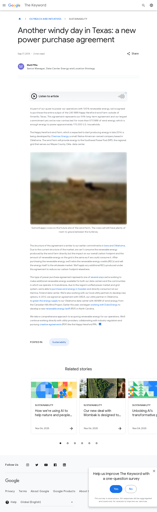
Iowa (106, 245)
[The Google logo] (12, 481)
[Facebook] (55, 465)
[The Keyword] (20, 19)
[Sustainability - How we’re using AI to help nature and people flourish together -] (54, 406)
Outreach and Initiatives (45, 18)
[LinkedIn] (64, 465)
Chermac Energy (59, 136)
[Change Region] (47, 502)
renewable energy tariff (58, 308)
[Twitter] (37, 465)
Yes (109, 493)
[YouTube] (46, 465)
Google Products (64, 491)
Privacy (10, 491)
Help (11, 502)
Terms (23, 491)
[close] (146, 475)
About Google (40, 491)
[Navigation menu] (4, 5)
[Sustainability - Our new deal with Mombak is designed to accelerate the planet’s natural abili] (102, 406)
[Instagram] (28, 465)
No (123, 493)
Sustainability (59, 342)
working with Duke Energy (104, 304)
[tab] (60, 443)
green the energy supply (45, 300)
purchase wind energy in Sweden (69, 288)
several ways (97, 277)
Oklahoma (119, 245)
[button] (132, 53)
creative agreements (50, 324)
